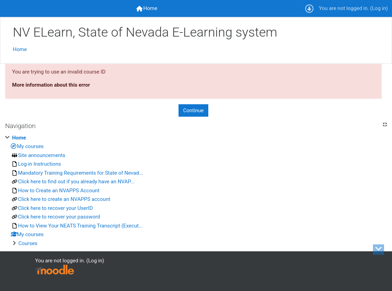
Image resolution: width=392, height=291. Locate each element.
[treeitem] (196, 191)
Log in (379, 8)
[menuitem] (147, 8)
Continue (193, 110)
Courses (27, 243)
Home (20, 49)
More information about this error (51, 85)
